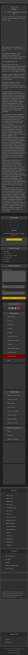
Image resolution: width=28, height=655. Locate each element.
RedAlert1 (8, 545)
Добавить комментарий (13, 12)
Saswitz (8, 495)
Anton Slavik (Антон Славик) (10, 255)
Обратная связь (16, 652)
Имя (3, 284)
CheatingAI (8, 542)
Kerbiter (8, 532)
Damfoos (8, 501)
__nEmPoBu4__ (9, 507)
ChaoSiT (8, 511)
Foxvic (7, 514)
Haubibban (8, 539)
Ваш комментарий (6, 269)
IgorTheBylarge (10, 523)
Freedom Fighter (10, 526)
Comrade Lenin (10, 517)
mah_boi (8, 504)
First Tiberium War (8, 257)
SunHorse (8, 535)
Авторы (10, 652)
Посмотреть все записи (14, 239)
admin (25, 12)
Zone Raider (6, 259)
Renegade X (6, 251)
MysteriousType (10, 520)
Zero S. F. (8, 498)
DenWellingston (10, 529)
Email (4, 290)
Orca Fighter (6, 261)
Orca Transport (7, 253)
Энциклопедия (14, 7)
